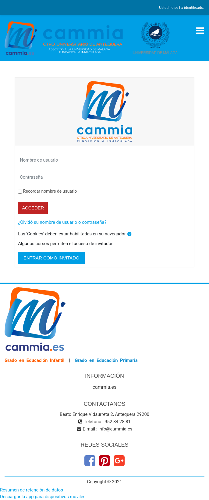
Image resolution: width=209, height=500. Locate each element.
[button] (129, 234)
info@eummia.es (115, 429)
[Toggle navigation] (200, 30)
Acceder (33, 207)
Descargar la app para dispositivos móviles (42, 496)
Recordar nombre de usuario (50, 191)
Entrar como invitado (51, 257)
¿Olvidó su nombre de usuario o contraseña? (62, 222)
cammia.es (105, 387)
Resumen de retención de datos (31, 490)
